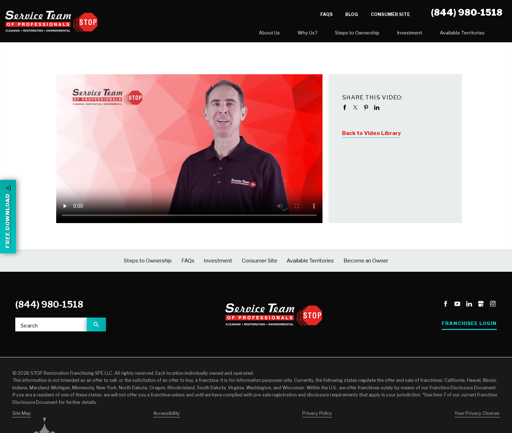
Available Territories (392, 34)
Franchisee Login (469, 326)
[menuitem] (200, 34)
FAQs (326, 14)
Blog (351, 14)
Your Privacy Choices (477, 416)
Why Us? (238, 34)
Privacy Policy (317, 416)
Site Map (21, 416)
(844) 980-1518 (49, 307)
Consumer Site (390, 14)
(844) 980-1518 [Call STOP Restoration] (466, 12)
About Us (200, 34)
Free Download (8, 203)
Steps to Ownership (288, 34)
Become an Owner (467, 34)
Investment (340, 34)
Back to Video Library (371, 136)
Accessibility (166, 416)
